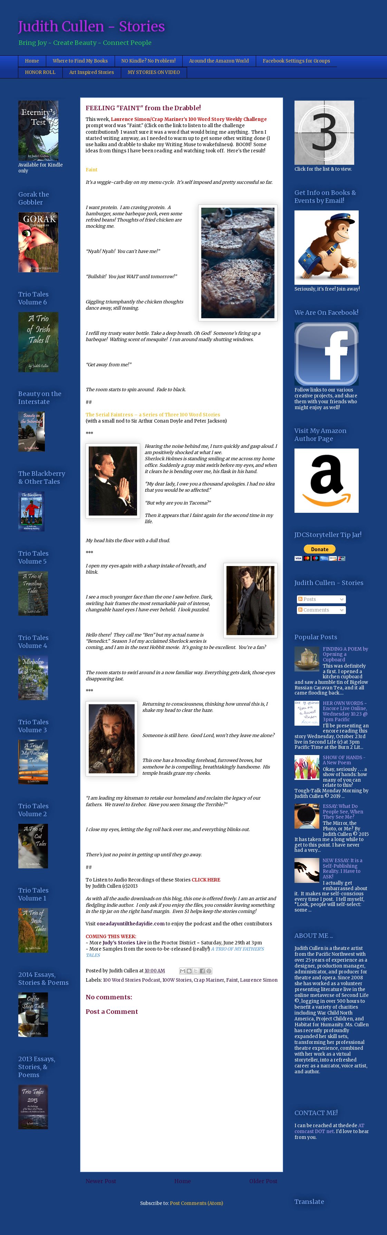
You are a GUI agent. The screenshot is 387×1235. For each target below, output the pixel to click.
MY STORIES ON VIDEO (154, 72)
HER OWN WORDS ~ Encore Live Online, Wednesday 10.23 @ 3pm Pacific (345, 711)
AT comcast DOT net (329, 1128)
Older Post (263, 1181)
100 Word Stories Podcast (131, 980)
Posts (307, 599)
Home (32, 61)
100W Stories (177, 980)
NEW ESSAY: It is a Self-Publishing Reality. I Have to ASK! (342, 869)
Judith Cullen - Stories (91, 26)
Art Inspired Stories (91, 72)
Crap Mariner (209, 980)
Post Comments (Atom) (196, 1203)
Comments (313, 610)
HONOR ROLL (40, 72)
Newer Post (101, 1181)
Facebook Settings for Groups (296, 61)
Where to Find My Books (80, 61)
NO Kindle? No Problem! (148, 61)
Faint (232, 980)
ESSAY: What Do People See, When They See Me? (343, 811)
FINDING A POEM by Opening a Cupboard (345, 654)
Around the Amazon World (219, 61)
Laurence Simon (259, 980)
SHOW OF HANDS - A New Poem (344, 760)
